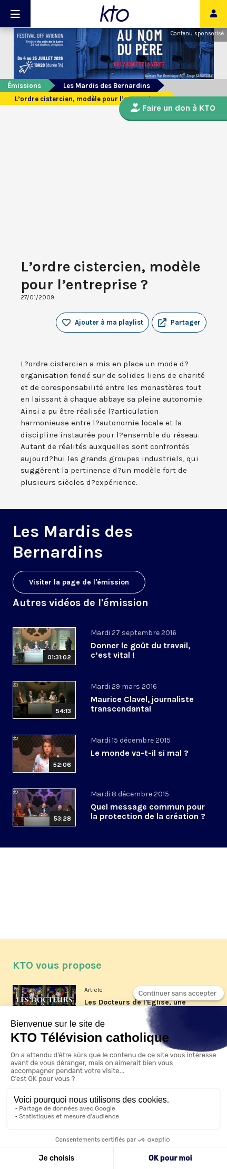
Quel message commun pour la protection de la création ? (148, 811)
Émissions (24, 86)
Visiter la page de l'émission (79, 582)
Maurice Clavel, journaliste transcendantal (142, 704)
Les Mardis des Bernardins (106, 86)
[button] (179, 323)
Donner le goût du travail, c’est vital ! (140, 650)
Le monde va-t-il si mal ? (140, 753)
